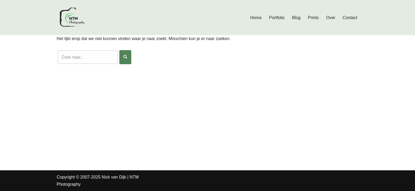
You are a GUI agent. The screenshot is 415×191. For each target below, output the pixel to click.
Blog (296, 17)
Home (256, 17)
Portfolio (277, 17)
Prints (313, 17)
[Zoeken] (88, 57)
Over (330, 17)
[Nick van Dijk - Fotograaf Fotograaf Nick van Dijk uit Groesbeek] (72, 17)
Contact (350, 17)
